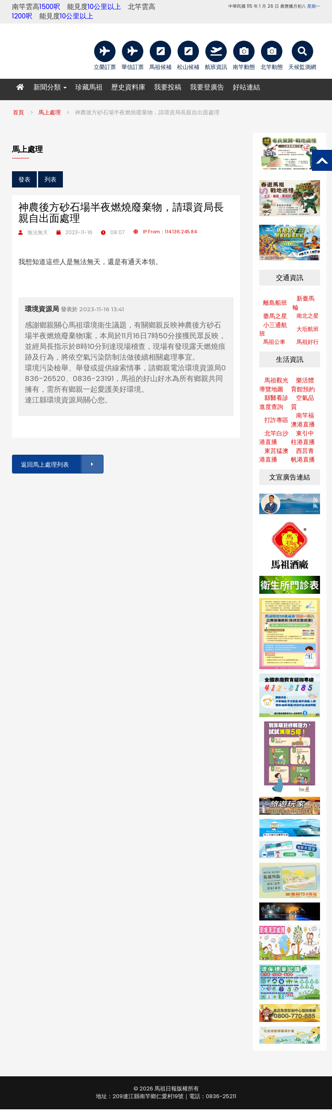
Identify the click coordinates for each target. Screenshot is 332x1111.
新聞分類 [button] (50, 87)
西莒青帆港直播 (303, 455)
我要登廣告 (207, 87)
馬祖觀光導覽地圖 (273, 384)
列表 (50, 179)
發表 (24, 179)
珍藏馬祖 (89, 87)
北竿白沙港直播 (273, 438)
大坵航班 (307, 329)
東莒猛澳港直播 (273, 455)
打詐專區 (276, 420)
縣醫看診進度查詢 (273, 402)
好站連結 (246, 87)
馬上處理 (50, 112)
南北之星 (307, 316)
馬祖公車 (274, 342)
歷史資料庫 (128, 87)
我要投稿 (167, 87)
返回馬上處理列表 (61, 464)
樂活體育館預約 (303, 384)
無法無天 (37, 232)
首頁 (18, 112)
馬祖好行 (307, 342)
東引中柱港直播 (303, 438)
